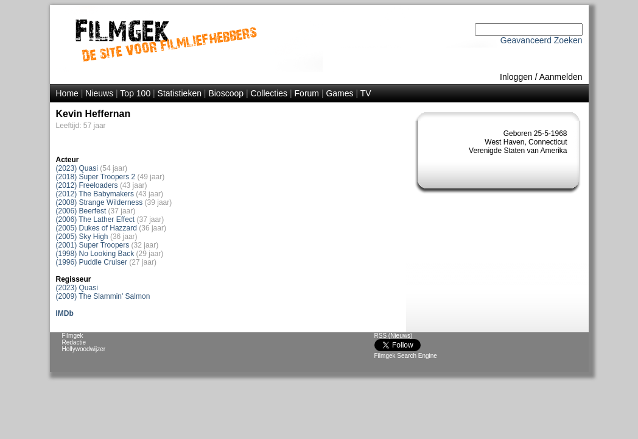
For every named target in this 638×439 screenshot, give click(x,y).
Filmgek (72, 335)
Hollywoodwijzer (84, 349)
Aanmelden (561, 77)
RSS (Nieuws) (393, 335)
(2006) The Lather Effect (95, 219)
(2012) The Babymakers (95, 194)
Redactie (74, 342)
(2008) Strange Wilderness (99, 202)
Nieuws (99, 93)
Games (339, 93)
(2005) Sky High (82, 236)
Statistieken (180, 93)
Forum (307, 93)
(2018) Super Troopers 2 (96, 177)
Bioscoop (226, 93)
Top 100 (135, 93)
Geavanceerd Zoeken (541, 40)
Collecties (268, 93)
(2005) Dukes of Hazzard (96, 228)
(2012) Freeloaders (87, 185)
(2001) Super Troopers (93, 245)
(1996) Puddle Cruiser (91, 262)
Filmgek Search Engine (405, 355)
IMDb (65, 313)
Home (67, 93)
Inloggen (516, 77)
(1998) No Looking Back (95, 253)
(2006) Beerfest (81, 211)
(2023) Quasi (77, 168)
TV (365, 93)
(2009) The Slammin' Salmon (103, 296)
